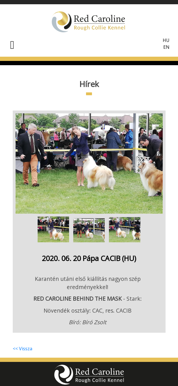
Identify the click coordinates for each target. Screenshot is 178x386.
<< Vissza (22, 348)
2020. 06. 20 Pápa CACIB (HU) (89, 258)
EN (166, 47)
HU (166, 40)
